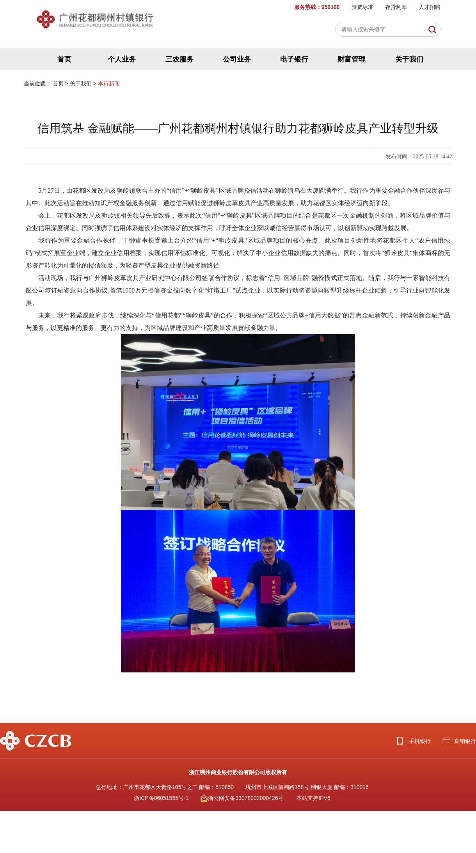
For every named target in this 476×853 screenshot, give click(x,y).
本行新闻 (109, 83)
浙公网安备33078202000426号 (241, 798)
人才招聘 (429, 7)
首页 (64, 59)
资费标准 (362, 7)
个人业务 (122, 59)
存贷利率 (396, 7)
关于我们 (409, 59)
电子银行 (294, 59)
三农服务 (179, 59)
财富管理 (351, 59)
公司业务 (237, 59)
